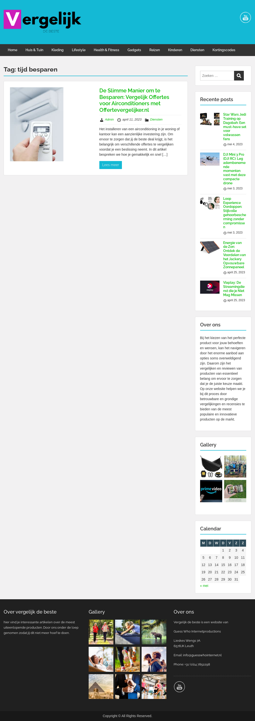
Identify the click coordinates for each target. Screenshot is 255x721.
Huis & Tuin (34, 50)
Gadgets (134, 50)
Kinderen (175, 50)
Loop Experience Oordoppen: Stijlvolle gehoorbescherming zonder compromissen (234, 213)
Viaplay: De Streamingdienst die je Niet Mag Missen (234, 289)
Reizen (154, 50)
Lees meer (110, 165)
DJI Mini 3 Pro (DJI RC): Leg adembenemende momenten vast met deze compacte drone (234, 169)
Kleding (57, 50)
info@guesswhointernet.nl (202, 655)
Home (12, 50)
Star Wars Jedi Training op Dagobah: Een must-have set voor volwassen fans (234, 127)
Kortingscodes (223, 50)
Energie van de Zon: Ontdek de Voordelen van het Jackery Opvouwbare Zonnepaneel (234, 255)
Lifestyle (78, 50)
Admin (109, 119)
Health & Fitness (106, 50)
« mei (204, 586)
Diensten (197, 50)
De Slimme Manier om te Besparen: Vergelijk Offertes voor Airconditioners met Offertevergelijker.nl (134, 100)
